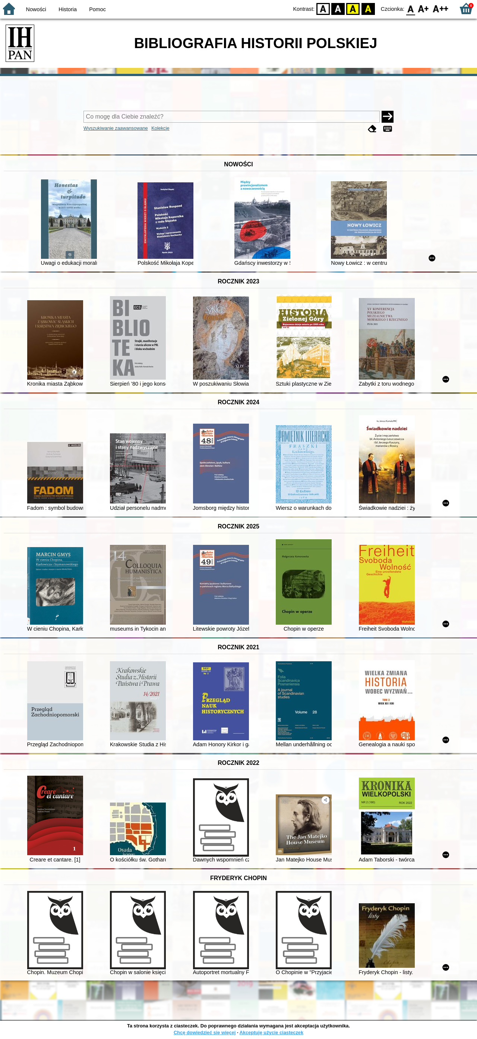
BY (368, 8)
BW (338, 8)
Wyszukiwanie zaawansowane (115, 128)
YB (353, 8)
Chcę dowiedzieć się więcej (205, 1032)
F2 (440, 8)
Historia (68, 9)
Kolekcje (160, 128)
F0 (410, 8)
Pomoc (97, 9)
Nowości (36, 9)
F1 (423, 8)
